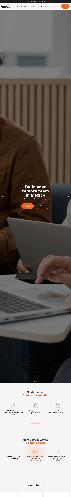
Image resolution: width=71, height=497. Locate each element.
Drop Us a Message (42, 205)
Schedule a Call (27, 205)
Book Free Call (64, 6)
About (39, 6)
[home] (6, 6)
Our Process (15, 6)
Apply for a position (42, 1)
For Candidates (46, 6)
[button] (24, 6)
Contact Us (55, 6)
